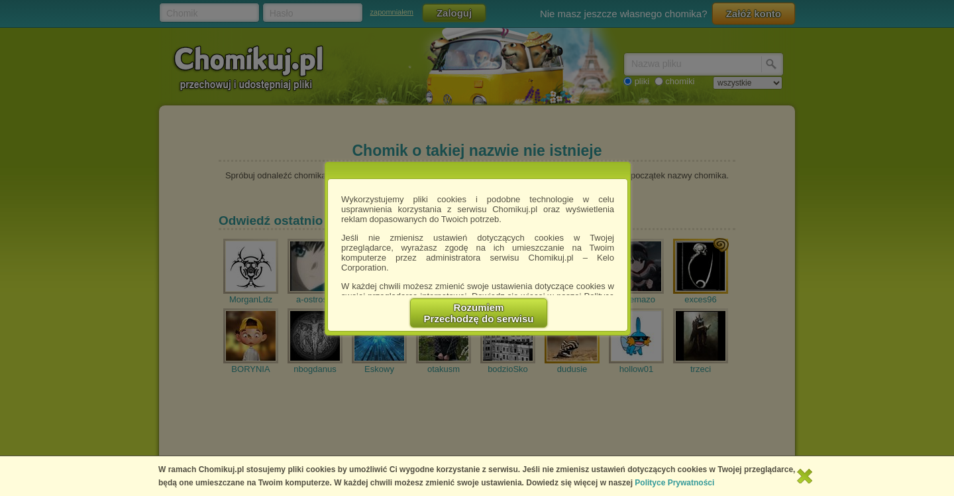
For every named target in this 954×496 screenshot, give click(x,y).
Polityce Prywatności (674, 482)
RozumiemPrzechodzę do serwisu (479, 313)
